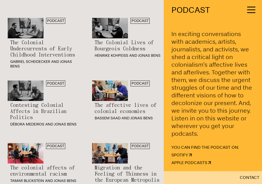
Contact (249, 177)
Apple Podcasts (189, 162)
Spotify (179, 155)
